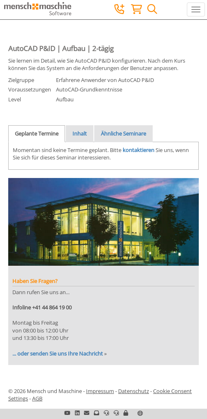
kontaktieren (138, 150)
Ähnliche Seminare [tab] (123, 133)
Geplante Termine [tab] (36, 133)
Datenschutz (133, 391)
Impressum (100, 391)
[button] (125, 413)
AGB (37, 398)
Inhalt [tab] (79, 133)
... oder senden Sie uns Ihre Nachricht (57, 353)
